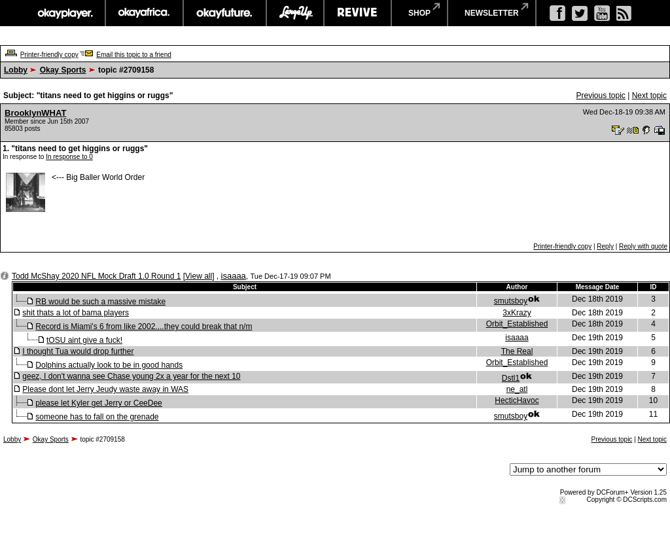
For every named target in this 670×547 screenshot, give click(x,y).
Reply (605, 246)
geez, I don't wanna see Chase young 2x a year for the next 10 (131, 376)
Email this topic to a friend (133, 54)
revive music (358, 13)
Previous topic (600, 95)
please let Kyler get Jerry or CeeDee (98, 403)
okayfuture (225, 13)
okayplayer (64, 13)
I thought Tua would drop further (77, 351)
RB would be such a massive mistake (100, 301)
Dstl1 (511, 378)
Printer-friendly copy (49, 54)
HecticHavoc (516, 400)
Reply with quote (643, 246)
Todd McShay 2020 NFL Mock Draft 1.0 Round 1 (96, 276)
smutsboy (510, 301)
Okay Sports (63, 70)
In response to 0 (69, 156)
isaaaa (233, 276)
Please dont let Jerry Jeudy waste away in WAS (105, 389)
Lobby (15, 70)
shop (419, 13)
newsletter (492, 13)
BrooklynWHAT (35, 113)
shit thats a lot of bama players (75, 312)
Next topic (649, 95)
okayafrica (144, 13)
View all (198, 276)
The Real (517, 351)
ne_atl (517, 389)
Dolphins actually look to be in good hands (109, 365)
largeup (295, 13)
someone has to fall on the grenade (96, 416)
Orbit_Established (517, 323)
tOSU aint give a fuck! (84, 340)
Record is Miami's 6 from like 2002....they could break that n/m (143, 326)
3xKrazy (516, 312)
